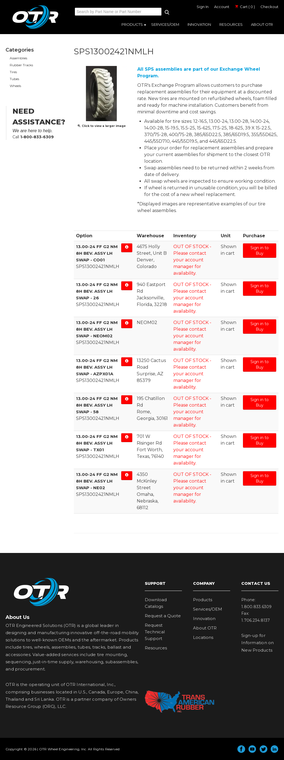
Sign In (203, 6)
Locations (203, 637)
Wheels (15, 86)
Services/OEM (165, 24)
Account (221, 6)
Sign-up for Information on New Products (257, 643)
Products (132, 24)
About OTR (262, 24)
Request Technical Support (155, 632)
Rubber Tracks (21, 65)
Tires (13, 72)
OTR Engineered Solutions (35, 28)
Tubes (14, 79)
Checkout (269, 6)
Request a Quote (163, 615)
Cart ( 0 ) (245, 6)
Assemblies (18, 58)
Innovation (199, 24)
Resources (231, 24)
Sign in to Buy (259, 250)
